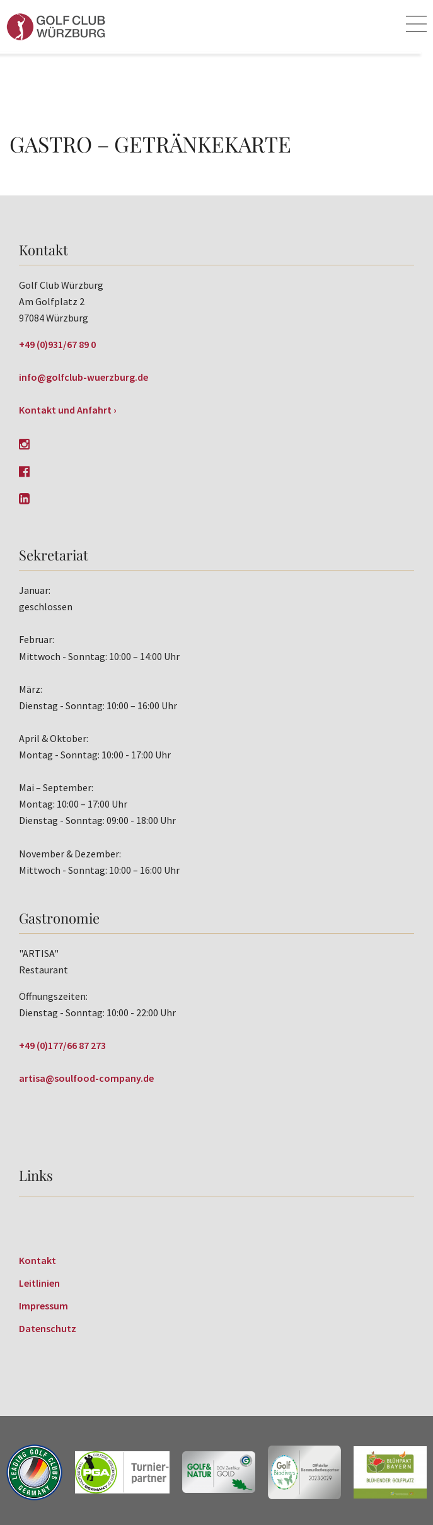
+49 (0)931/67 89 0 (57, 344)
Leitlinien (39, 1283)
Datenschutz (47, 1328)
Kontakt (37, 1260)
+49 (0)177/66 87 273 (62, 1045)
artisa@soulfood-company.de (86, 1078)
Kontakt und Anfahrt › (68, 409)
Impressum (43, 1305)
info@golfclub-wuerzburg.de (83, 377)
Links (36, 1175)
